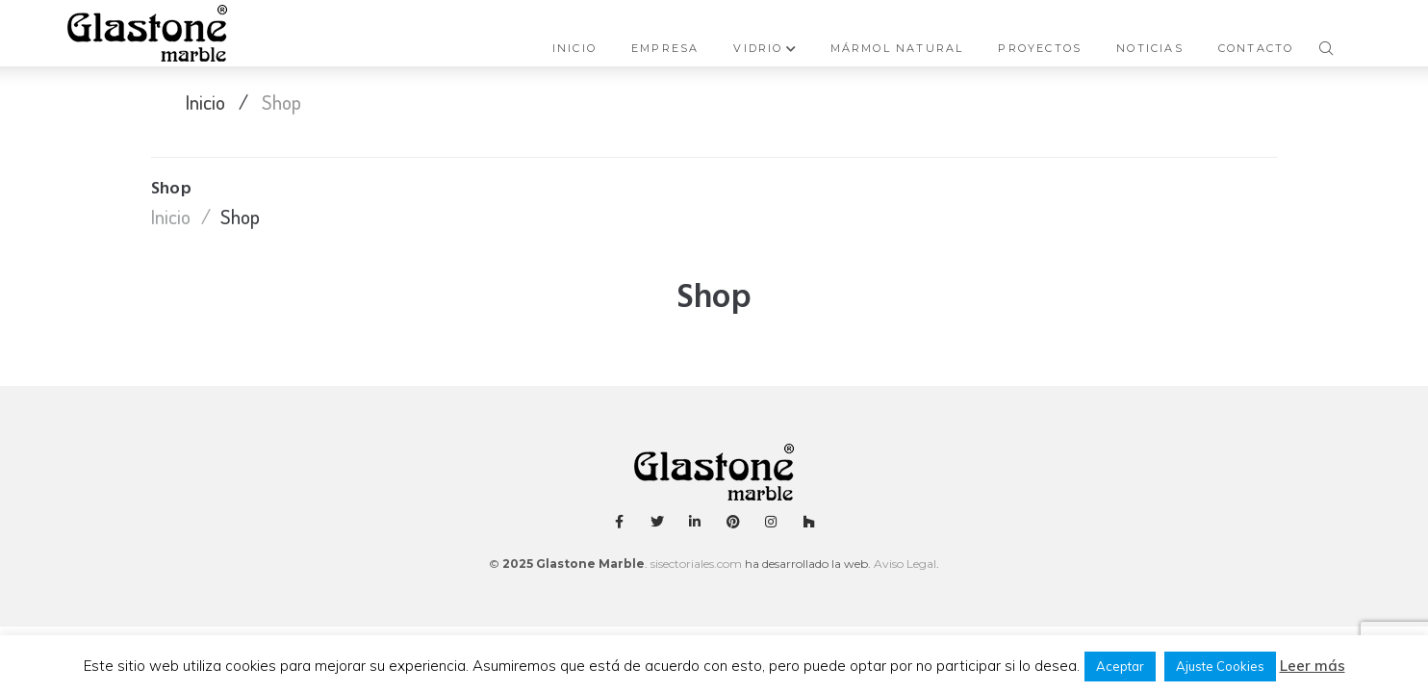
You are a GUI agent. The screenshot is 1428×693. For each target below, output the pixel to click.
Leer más (1312, 665)
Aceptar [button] (1120, 666)
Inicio (205, 102)
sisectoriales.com (696, 563)
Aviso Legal (903, 563)
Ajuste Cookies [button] (1220, 666)
